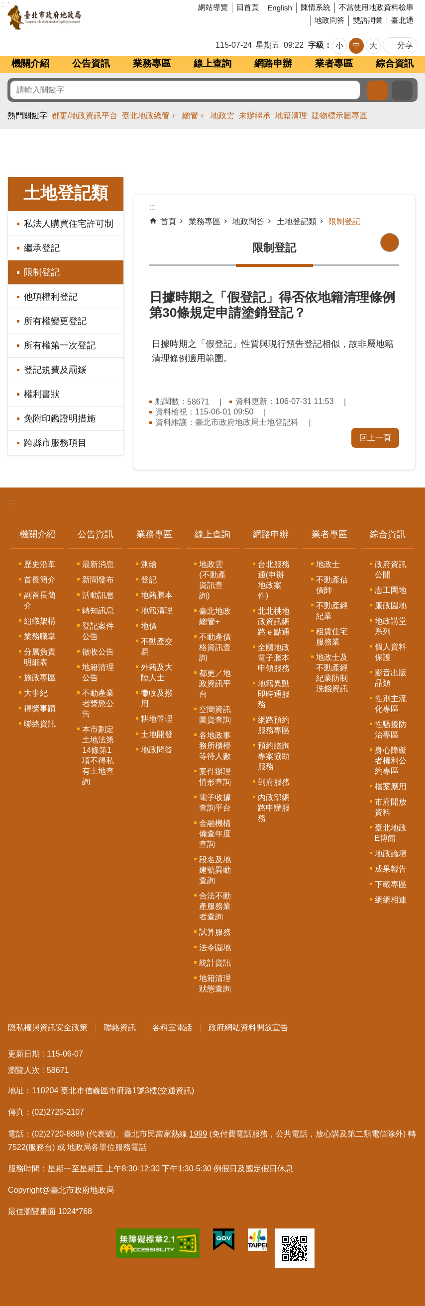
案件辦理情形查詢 (215, 776)
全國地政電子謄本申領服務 (274, 657)
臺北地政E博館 (391, 832)
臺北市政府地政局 (81, 17)
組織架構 (40, 621)
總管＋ (194, 115)
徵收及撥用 (157, 698)
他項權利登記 (51, 297)
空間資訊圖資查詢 (215, 714)
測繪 (149, 564)
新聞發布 (98, 579)
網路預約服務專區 (274, 725)
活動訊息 (98, 595)
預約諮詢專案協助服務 (274, 756)
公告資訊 (91, 63)
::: (11, 501)
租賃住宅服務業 (332, 636)
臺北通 (402, 20)
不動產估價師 (332, 584)
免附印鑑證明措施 (60, 418)
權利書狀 (42, 394)
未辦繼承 (255, 115)
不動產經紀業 (332, 610)
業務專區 (152, 63)
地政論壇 (391, 853)
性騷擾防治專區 (391, 729)
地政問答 (329, 20)
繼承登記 (42, 248)
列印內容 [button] (389, 242)
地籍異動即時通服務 (274, 694)
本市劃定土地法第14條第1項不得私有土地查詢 (98, 755)
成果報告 (391, 869)
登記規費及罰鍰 (55, 370)
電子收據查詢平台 (215, 802)
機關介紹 (30, 63)
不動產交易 (157, 646)
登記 (149, 579)
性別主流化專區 (391, 703)
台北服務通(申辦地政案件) (274, 580)
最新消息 (98, 564)
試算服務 (215, 932)
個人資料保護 (391, 652)
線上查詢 (212, 63)
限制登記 (42, 272)
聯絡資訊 (40, 724)
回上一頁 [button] (375, 437)
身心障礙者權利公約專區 (391, 760)
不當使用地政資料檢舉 (376, 7)
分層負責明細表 (40, 657)
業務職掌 (40, 636)
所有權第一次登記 (60, 345)
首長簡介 (40, 579)
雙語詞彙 (368, 20)
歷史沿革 (40, 564)
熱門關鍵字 (27, 115)
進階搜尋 (402, 90)
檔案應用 (391, 786)
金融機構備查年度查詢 (215, 833)
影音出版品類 (391, 677)
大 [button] (373, 45)
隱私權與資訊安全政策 (48, 1027)
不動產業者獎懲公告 (98, 703)
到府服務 (274, 782)
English (279, 7)
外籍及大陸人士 (157, 672)
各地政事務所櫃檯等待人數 (215, 745)
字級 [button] (316, 45)
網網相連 (391, 900)
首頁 (168, 221)
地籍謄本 (157, 595)
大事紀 (36, 693)
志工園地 (391, 590)
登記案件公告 (98, 631)
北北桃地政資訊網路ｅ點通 (274, 621)
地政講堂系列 (391, 626)
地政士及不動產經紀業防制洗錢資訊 (332, 673)
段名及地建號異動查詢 (215, 870)
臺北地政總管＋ (150, 115)
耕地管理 (157, 719)
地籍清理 (291, 115)
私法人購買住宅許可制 (68, 224)
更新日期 (24, 1054)
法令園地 (215, 947)
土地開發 (157, 734)
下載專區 (391, 884)
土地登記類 (65, 193)
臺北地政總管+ (215, 616)
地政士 (328, 564)
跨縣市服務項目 (55, 443)
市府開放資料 (391, 807)
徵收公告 (98, 652)
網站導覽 (213, 7)
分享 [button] (405, 45)
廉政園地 (391, 605)
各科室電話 (172, 1027)
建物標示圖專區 (339, 115)
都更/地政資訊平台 (84, 115)
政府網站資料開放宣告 (248, 1027)
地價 (149, 626)
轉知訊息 (98, 610)
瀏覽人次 (24, 1070)
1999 (199, 1134)
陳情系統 (315, 7)
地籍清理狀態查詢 (215, 983)
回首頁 (247, 7)
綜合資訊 (395, 63)
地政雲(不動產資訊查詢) (212, 580)
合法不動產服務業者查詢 (215, 906)
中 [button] (356, 45)
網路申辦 (273, 63)
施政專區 (40, 677)
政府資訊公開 (391, 569)
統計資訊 (215, 963)
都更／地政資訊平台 (215, 683)
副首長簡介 (40, 600)
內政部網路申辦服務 (274, 807)
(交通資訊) (176, 1090)
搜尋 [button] (377, 90)
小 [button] (339, 45)
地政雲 (222, 115)
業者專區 (334, 63)
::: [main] (152, 207)
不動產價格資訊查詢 (215, 647)
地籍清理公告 (98, 672)
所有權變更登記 (55, 321)
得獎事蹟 (40, 708)
